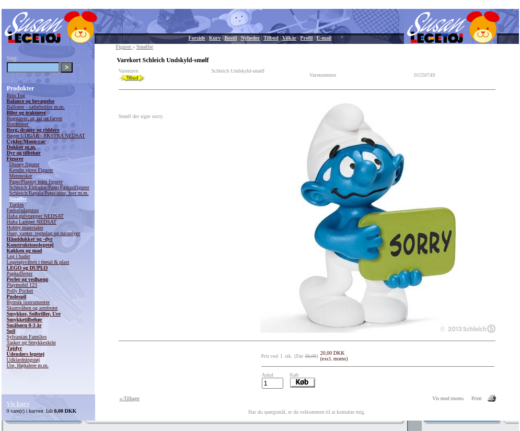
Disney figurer (24, 164)
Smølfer (18, 199)
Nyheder (250, 38)
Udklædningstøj (23, 360)
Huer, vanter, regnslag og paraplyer (43, 233)
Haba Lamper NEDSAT (32, 222)
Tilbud (271, 38)
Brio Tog (16, 95)
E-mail (324, 38)
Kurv (215, 38)
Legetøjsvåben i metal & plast (38, 262)
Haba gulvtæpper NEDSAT (35, 216)
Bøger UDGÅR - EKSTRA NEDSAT (46, 135)
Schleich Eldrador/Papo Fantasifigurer (49, 187)
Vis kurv (18, 403)
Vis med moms (448, 398)
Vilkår (289, 38)
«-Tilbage (130, 398)
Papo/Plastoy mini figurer (36, 181)
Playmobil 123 (22, 285)
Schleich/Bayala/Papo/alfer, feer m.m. (49, 193)
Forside (197, 38)
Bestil (231, 38)
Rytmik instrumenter (28, 302)
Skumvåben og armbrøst (32, 308)
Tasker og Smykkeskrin (31, 342)
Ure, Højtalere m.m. (28, 365)
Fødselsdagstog (23, 210)
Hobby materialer (25, 227)
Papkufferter (20, 273)
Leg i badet (18, 256)
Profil (306, 38)
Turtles (16, 204)
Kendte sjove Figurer (31, 170)
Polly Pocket (20, 291)
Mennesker (20, 176)
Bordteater (18, 124)
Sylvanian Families (27, 337)
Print (476, 398)
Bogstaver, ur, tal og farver (35, 118)
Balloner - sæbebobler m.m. (36, 107)
